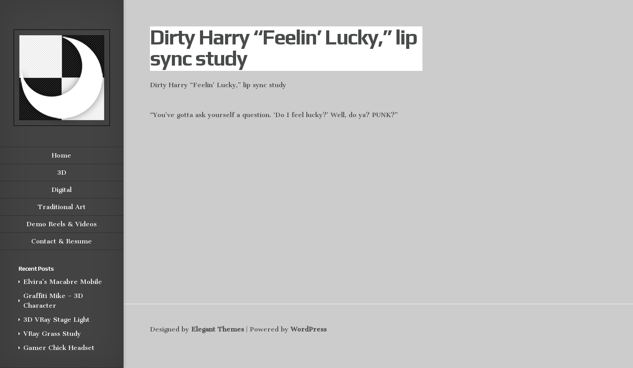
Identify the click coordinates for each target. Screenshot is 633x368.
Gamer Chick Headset (59, 348)
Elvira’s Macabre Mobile (62, 282)
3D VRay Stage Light (56, 320)
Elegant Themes (217, 329)
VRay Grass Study (52, 334)
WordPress (309, 329)
